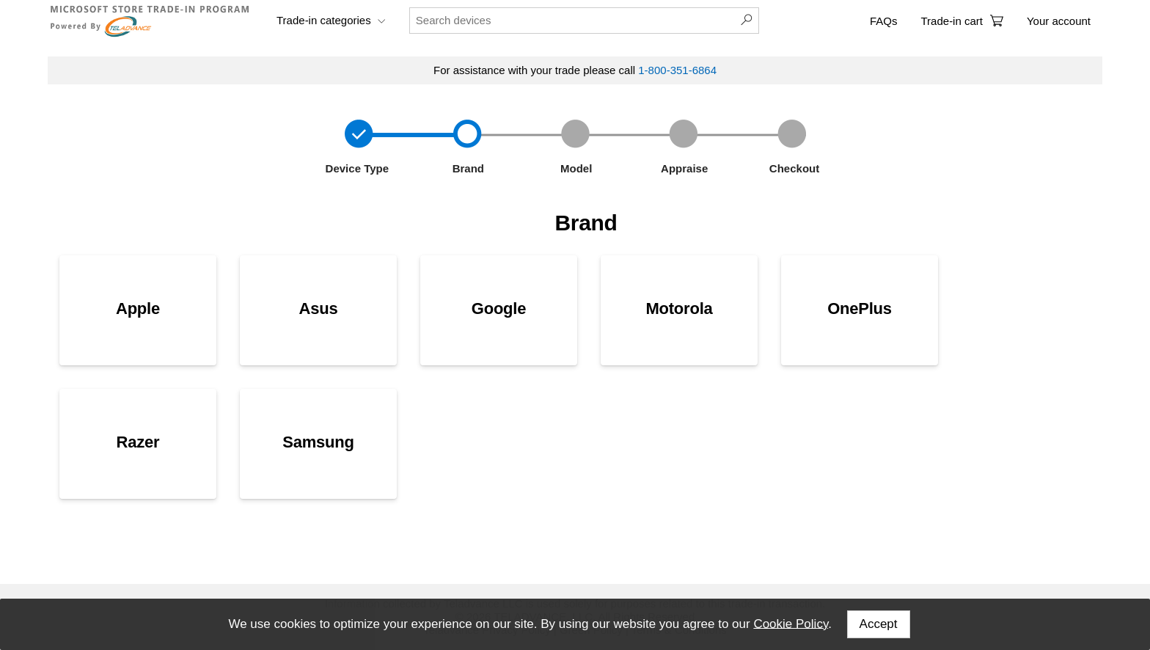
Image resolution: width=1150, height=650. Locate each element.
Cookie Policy (790, 623)
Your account (1059, 21)
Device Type (355, 168)
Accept (879, 624)
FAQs (884, 21)
